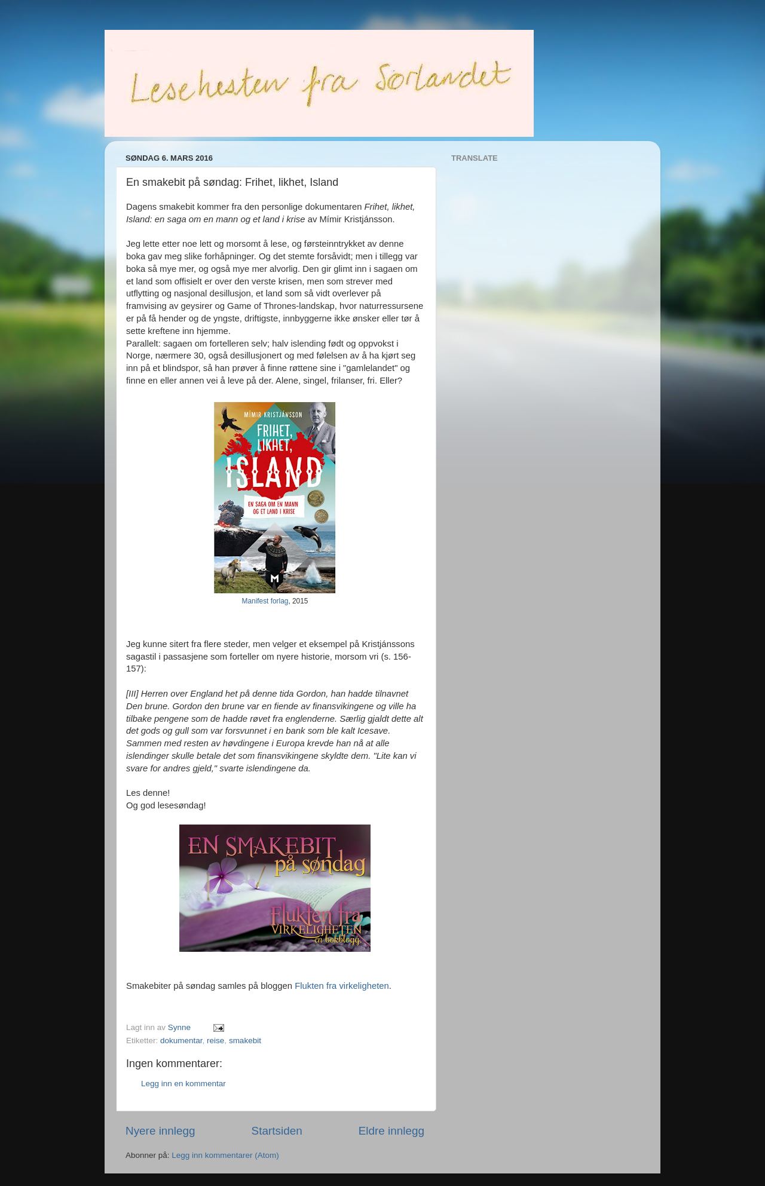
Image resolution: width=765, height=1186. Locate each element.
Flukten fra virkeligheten (342, 986)
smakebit (245, 1040)
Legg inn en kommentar (183, 1083)
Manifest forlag (265, 601)
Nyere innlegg (160, 1130)
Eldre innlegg (391, 1130)
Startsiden (277, 1130)
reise (215, 1040)
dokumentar (181, 1040)
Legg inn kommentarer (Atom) (225, 1155)
